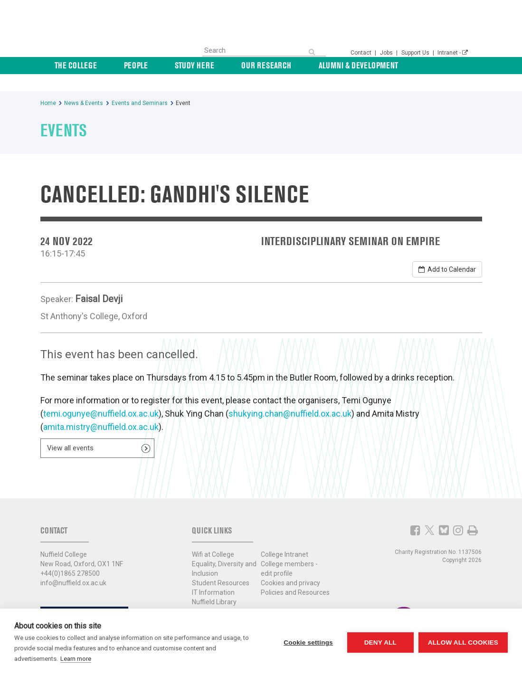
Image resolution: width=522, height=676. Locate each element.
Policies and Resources (295, 575)
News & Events (443, 65)
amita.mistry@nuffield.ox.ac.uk (101, 410)
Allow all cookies (463, 642)
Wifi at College (213, 537)
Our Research (285, 65)
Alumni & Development (364, 65)
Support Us (416, 52)
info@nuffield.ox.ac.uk (73, 566)
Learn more (75, 658)
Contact (362, 52)
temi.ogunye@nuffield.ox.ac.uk (101, 396)
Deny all (380, 642)
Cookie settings (308, 642)
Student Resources (220, 566)
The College (133, 65)
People (180, 65)
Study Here (226, 65)
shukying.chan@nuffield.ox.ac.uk (289, 396)
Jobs (387, 52)
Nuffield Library (214, 585)
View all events (70, 431)
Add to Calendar (447, 252)
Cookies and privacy (290, 566)
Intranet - (452, 52)
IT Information (213, 575)
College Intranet (284, 537)
